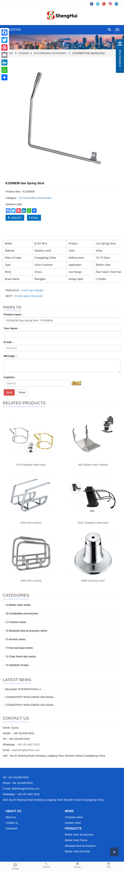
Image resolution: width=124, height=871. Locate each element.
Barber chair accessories (79, 834)
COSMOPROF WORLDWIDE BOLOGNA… (30, 704)
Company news (74, 817)
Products (24, 53)
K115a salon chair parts (28, 296)
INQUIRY (15, 217)
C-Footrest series (16, 622)
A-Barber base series (18, 604)
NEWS (69, 811)
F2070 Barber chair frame (31, 464)
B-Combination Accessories (50, 53)
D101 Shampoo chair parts (93, 522)
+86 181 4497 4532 (28, 744)
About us (11, 817)
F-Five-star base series (19, 647)
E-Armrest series (16, 639)
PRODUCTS (73, 828)
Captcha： (10, 377)
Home (9, 53)
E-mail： (9, 342)
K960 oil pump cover (93, 580)
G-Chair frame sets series (21, 656)
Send (9, 392)
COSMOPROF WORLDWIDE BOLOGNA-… (31, 697)
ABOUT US (13, 811)
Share (15, 866)
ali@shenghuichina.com (26, 750)
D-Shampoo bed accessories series (26, 630)
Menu (77, 865)
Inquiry (46, 865)
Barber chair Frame (76, 840)
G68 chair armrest (30, 522)
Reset (21, 392)
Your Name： (12, 328)
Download (11, 828)
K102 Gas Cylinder (33, 290)
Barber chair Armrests (77, 851)
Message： (10, 355)
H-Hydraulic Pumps (17, 665)
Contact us (12, 822)
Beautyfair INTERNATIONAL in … (24, 689)
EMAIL (34, 217)
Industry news (73, 822)
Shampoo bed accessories (80, 845)
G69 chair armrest (30, 580)
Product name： (14, 314)
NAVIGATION (12, 29)
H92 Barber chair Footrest (93, 464)
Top (108, 865)
